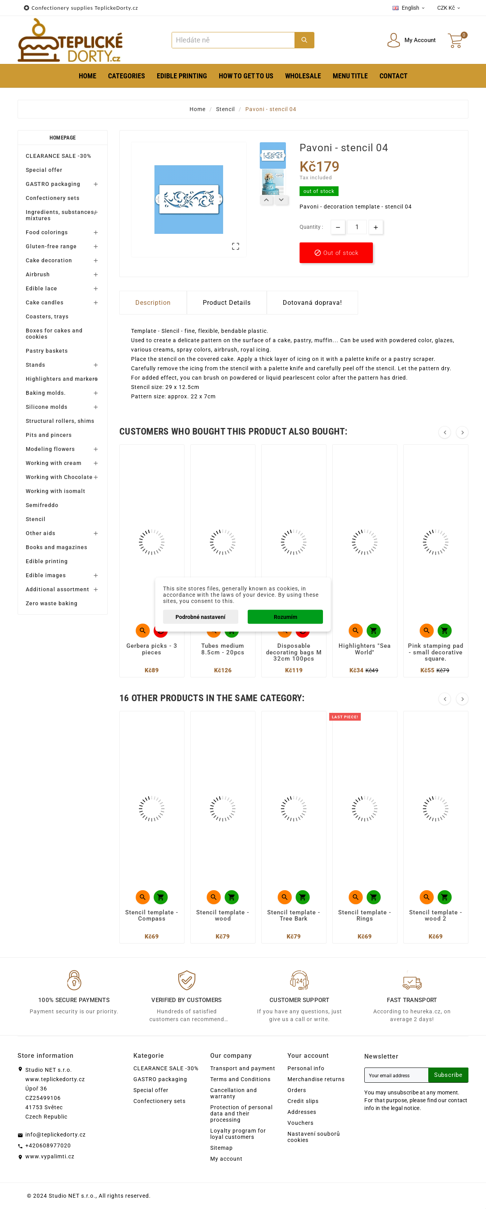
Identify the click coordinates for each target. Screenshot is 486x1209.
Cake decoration (49, 260)
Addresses (301, 1112)
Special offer (44, 170)
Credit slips (303, 1101)
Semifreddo (42, 505)
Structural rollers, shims (60, 421)
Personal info (306, 1068)
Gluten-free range (51, 246)
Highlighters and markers (62, 379)
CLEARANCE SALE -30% (58, 156)
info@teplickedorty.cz (55, 1134)
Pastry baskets (47, 351)
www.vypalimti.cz (49, 1156)
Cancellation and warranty (233, 1093)
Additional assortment (57, 589)
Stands (35, 365)
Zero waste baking (52, 603)
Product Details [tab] (227, 302)
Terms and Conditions (240, 1079)
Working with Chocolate (59, 477)
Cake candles (45, 302)
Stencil (36, 519)
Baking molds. (46, 393)
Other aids (40, 533)
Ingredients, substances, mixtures (61, 215)
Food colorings (47, 232)
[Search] (233, 40)
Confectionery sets (53, 198)
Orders (296, 1090)
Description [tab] (153, 302)
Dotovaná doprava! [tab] (312, 302)
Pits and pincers (49, 435)
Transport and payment (242, 1068)
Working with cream (54, 463)
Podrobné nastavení (200, 617)
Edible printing (47, 561)
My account (226, 1159)
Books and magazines (56, 547)
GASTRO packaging (53, 184)
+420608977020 (48, 1145)
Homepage (63, 137)
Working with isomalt (55, 491)
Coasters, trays (47, 316)
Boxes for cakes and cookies (54, 333)
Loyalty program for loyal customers (238, 1134)
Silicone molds (46, 407)
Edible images (46, 575)
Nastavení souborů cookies (313, 1137)
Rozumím (285, 617)
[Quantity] (357, 227)
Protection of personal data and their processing (241, 1113)
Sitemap (221, 1148)
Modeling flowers (50, 449)
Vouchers (300, 1123)
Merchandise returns (316, 1079)
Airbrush (38, 274)
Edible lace (41, 288)
